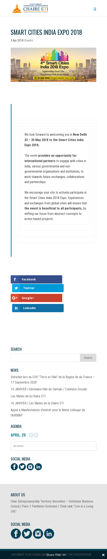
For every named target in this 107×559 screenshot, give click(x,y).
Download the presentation (72, 536)
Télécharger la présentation (51, 541)
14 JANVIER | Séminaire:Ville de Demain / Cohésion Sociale (49, 371)
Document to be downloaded (30, 536)
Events (29, 40)
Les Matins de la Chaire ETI (28, 378)
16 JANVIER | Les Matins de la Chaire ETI (37, 385)
